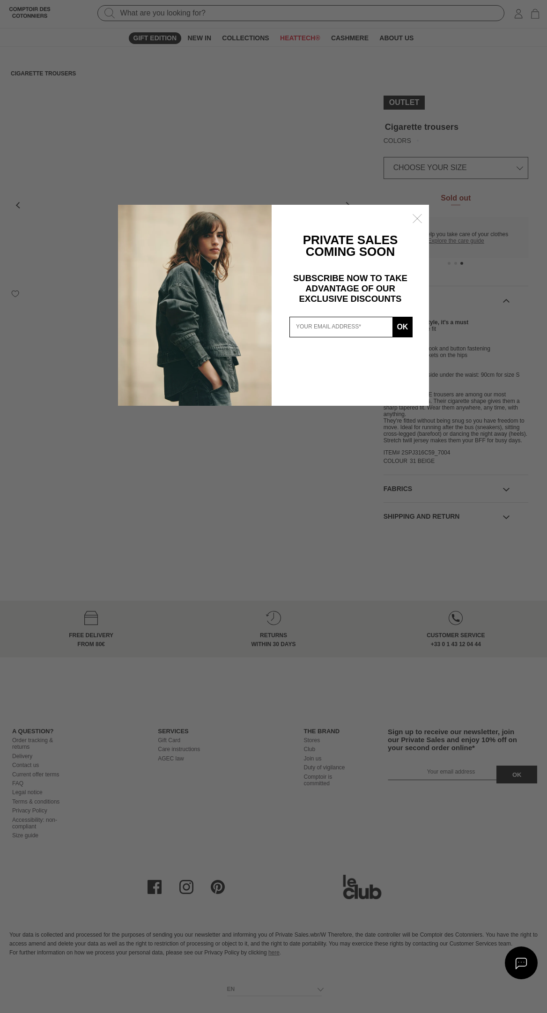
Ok (401, 327)
